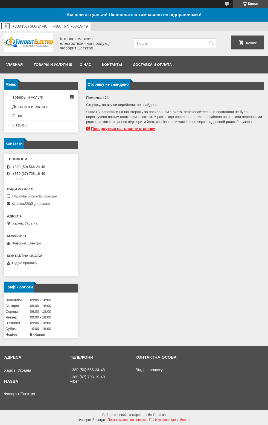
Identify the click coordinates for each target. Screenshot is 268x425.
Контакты (112, 65)
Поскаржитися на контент (126, 420)
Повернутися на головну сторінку (123, 128)
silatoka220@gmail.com (31, 204)
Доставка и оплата (152, 65)
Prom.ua (159, 415)
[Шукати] (211, 43)
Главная (14, 65)
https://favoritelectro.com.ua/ (34, 196)
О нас (85, 65)
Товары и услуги (51, 65)
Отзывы (19, 125)
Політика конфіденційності (169, 420)
